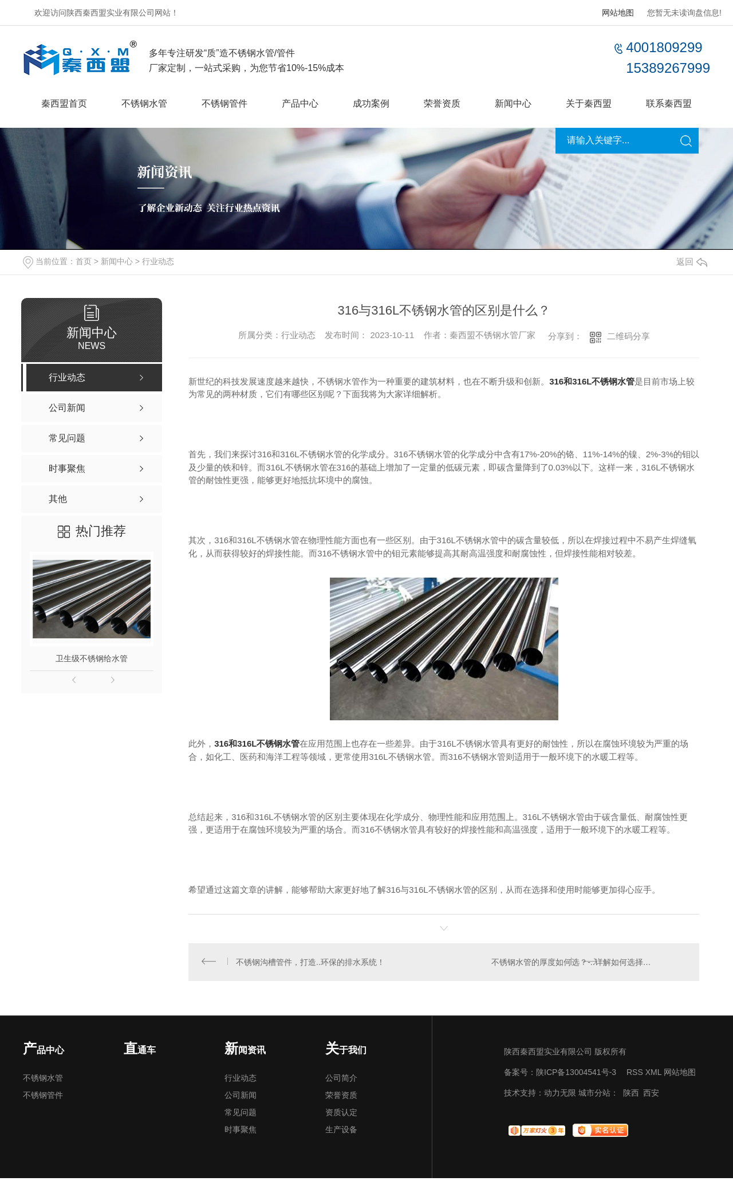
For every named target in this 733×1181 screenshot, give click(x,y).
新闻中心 (513, 103)
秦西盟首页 (64, 103)
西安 (651, 1095)
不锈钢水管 (144, 103)
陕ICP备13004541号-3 (576, 1075)
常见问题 (240, 1115)
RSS (634, 1075)
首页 (84, 261)
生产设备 (341, 1132)
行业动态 (158, 261)
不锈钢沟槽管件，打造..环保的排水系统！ (311, 963)
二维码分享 (628, 336)
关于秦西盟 (589, 103)
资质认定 (341, 1115)
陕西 (631, 1095)
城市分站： (598, 1095)
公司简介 (341, 1080)
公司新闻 (240, 1097)
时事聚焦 (240, 1132)
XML (653, 1075)
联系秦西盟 (669, 103)
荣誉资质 (442, 103)
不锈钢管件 (224, 103)
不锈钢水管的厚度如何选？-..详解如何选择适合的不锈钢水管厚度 (588, 963)
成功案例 (371, 103)
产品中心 (300, 103)
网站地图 (618, 12)
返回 (691, 261)
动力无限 (560, 1095)
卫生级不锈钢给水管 (92, 658)
